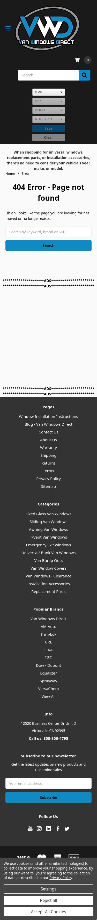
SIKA (48, 649)
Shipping (48, 455)
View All (48, 696)
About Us (48, 439)
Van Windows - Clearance (48, 575)
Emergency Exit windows (48, 544)
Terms (48, 470)
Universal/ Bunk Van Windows (48, 552)
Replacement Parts (48, 591)
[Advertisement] (48, 337)
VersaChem (48, 688)
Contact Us (48, 431)
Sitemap (48, 486)
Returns (48, 463)
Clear (48, 137)
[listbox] (48, 92)
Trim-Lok (48, 634)
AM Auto (48, 626)
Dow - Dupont (48, 665)
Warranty (48, 447)
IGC (48, 657)
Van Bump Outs (48, 560)
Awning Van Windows (48, 529)
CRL (48, 641)
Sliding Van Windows (49, 521)
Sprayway (48, 680)
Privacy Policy (48, 478)
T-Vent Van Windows (48, 537)
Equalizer (48, 673)
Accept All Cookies (48, 912)
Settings (48, 889)
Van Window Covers (48, 568)
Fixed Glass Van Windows (48, 513)
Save (48, 128)
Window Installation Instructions (48, 416)
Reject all (48, 900)
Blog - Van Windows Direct (48, 424)
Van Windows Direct (48, 618)
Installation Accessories (48, 583)
